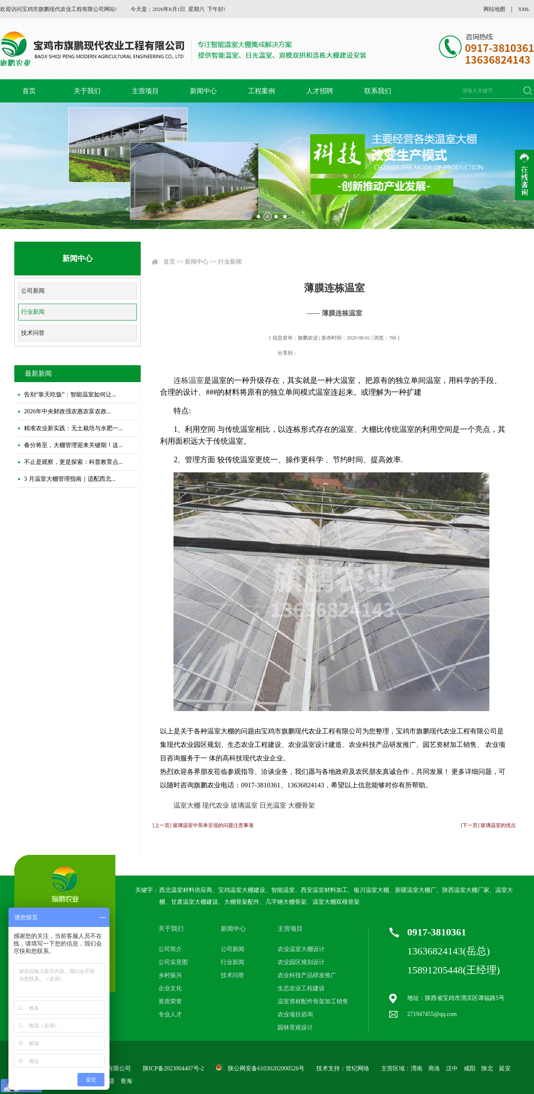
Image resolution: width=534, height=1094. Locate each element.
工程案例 (261, 90)
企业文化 (170, 988)
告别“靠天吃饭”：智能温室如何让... (70, 394)
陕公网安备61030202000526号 (266, 1068)
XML (524, 9)
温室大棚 (187, 805)
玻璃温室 (244, 805)
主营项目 (145, 90)
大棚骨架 (301, 805)
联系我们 (377, 90)
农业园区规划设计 (301, 962)
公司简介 (170, 949)
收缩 (524, 175)
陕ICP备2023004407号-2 (173, 1068)
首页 (29, 90)
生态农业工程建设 (301, 988)
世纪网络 (357, 1068)
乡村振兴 (170, 975)
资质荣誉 (170, 1001)
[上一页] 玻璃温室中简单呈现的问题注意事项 (203, 825)
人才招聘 (319, 90)
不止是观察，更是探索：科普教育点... (73, 462)
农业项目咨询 (295, 1014)
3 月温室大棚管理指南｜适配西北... (69, 479)
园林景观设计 (295, 1027)
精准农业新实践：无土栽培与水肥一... (73, 428)
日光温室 (272, 805)
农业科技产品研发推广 (307, 975)
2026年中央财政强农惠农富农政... (67, 411)
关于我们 (87, 90)
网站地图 (494, 9)
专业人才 (170, 1014)
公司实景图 (173, 962)
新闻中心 (203, 90)
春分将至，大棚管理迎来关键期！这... (73, 445)
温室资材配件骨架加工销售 (313, 1001)
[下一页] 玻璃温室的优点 (488, 825)
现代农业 (215, 805)
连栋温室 (189, 380)
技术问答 (33, 333)
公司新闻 (33, 291)
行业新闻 (33, 312)
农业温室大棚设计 (301, 949)
